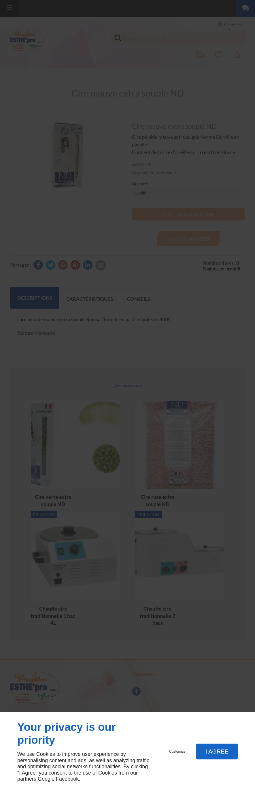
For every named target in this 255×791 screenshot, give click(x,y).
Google (46, 779)
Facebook (67, 779)
